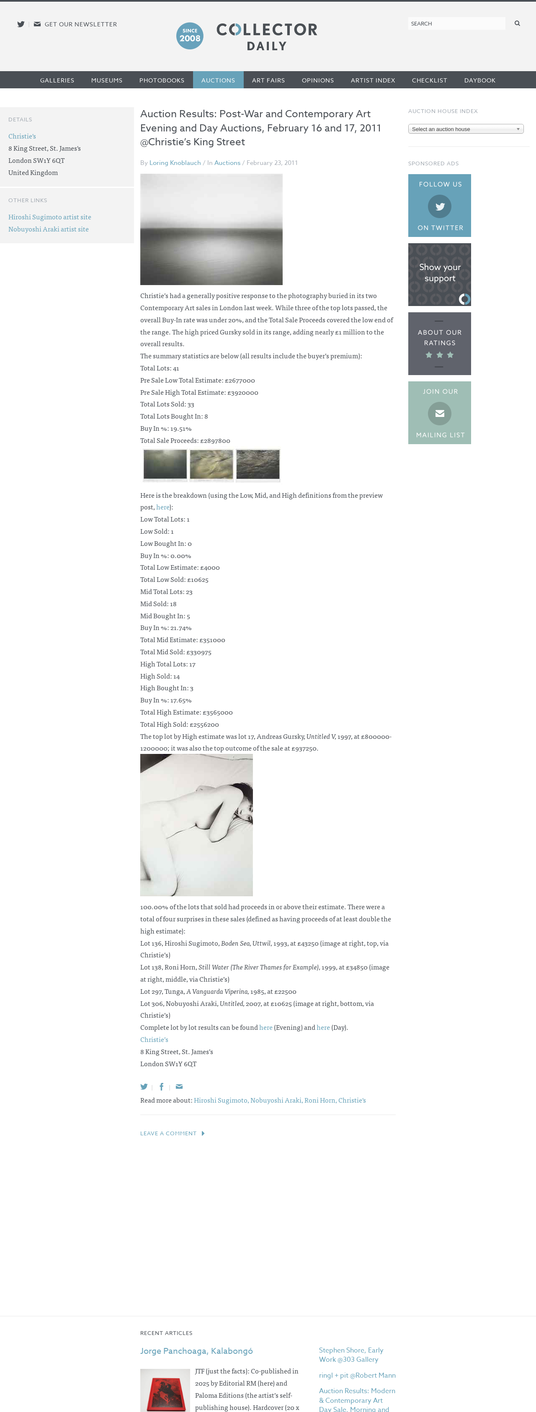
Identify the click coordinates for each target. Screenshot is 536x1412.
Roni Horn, (321, 1099)
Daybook (480, 80)
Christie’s (154, 1039)
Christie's (352, 1099)
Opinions (318, 80)
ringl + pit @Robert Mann (357, 1376)
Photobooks (162, 80)
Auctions (218, 80)
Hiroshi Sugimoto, (222, 1099)
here (162, 506)
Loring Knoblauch (175, 162)
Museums (107, 80)
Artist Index (373, 80)
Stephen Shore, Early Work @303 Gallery (351, 1355)
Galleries (57, 80)
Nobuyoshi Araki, (277, 1099)
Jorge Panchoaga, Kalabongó (196, 1351)
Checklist (430, 80)
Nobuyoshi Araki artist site (48, 228)
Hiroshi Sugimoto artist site (49, 216)
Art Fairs (268, 80)
